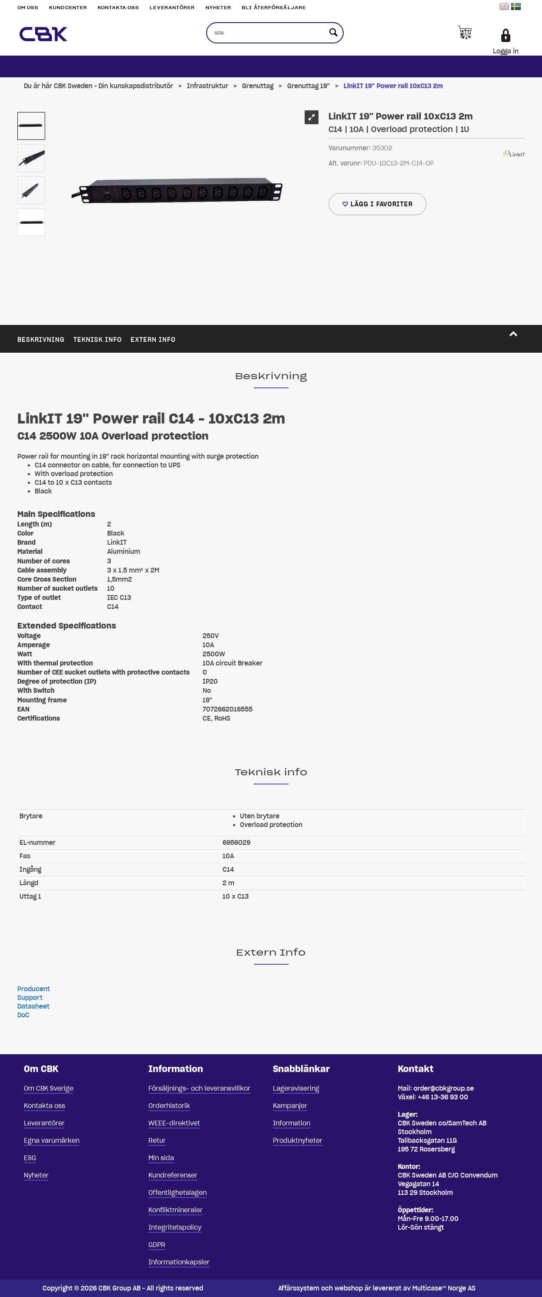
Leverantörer (172, 7)
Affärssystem (298, 1288)
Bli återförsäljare (274, 7)
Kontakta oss (118, 7)
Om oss (28, 7)
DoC (23, 1015)
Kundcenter (68, 7)
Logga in (506, 51)
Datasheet (33, 1006)
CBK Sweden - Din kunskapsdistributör (113, 86)
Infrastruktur (207, 86)
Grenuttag (257, 86)
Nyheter (219, 7)
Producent (33, 989)
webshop (349, 1288)
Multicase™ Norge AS (444, 1288)
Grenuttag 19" (308, 86)
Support (30, 998)
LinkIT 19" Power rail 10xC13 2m (393, 86)
